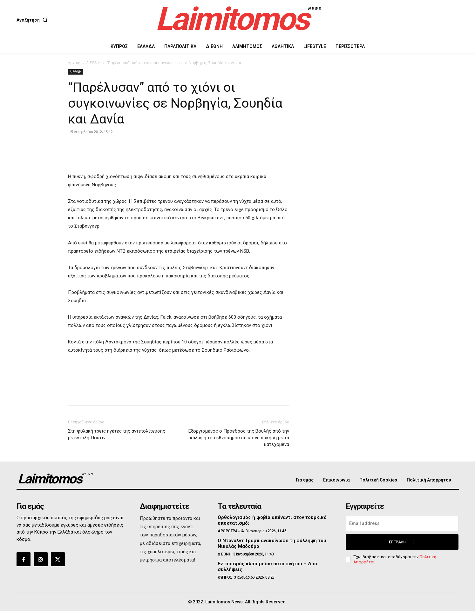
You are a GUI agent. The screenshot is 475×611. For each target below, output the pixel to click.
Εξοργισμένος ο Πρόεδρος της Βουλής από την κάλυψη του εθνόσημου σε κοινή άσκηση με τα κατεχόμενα (238, 437)
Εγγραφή (402, 542)
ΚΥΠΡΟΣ (225, 577)
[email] (402, 523)
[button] (34, 20)
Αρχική (74, 62)
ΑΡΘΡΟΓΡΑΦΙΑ (231, 531)
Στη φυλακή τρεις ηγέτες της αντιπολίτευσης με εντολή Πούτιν (116, 434)
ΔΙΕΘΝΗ (93, 62)
